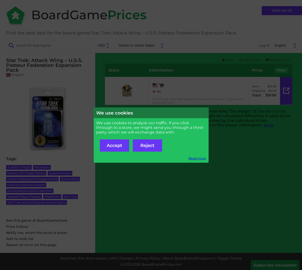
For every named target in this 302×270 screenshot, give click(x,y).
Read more (197, 158)
